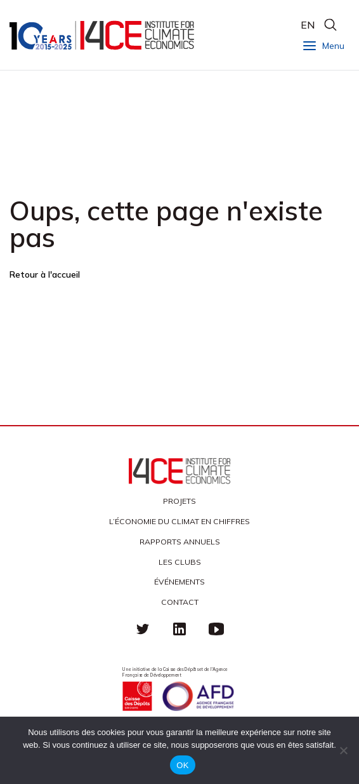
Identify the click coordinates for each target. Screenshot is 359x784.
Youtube (216, 629)
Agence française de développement (197, 696)
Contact (180, 602)
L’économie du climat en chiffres (179, 521)
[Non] (343, 750)
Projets (179, 501)
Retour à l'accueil (45, 274)
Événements (179, 581)
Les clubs (180, 562)
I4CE (103, 35)
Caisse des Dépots (137, 696)
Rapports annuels (180, 541)
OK (182, 765)
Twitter (142, 629)
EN (308, 24)
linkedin (179, 629)
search (330, 24)
